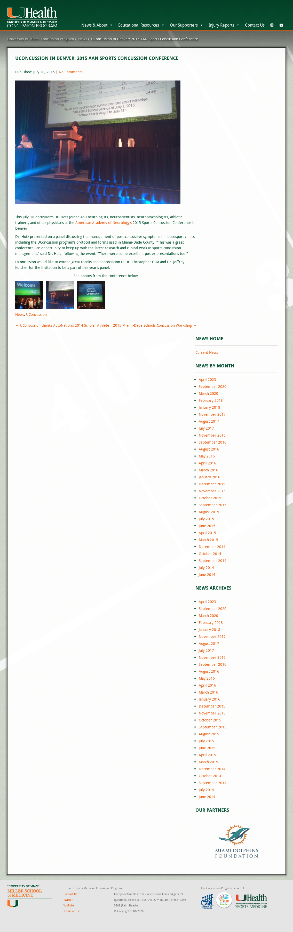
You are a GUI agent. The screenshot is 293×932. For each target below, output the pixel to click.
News (19, 314)
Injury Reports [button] (224, 25)
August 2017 (209, 421)
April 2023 (207, 379)
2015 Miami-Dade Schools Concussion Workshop (155, 325)
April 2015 (207, 532)
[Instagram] (271, 25)
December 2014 (212, 546)
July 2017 (206, 428)
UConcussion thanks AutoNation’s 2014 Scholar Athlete (62, 325)
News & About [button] (97, 25)
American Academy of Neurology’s (103, 222)
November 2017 (212, 414)
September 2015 (212, 504)
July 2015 (206, 518)
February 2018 (211, 400)
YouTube (69, 905)
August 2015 (209, 511)
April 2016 (207, 463)
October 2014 (210, 553)
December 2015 (212, 483)
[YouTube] (281, 25)
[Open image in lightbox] (29, 295)
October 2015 (210, 497)
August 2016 (209, 449)
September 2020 (212, 386)
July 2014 (206, 567)
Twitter (68, 900)
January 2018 (209, 407)
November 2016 (212, 435)
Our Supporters (186, 25)
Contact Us (255, 25)
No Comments (70, 71)
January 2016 (209, 477)
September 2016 (212, 442)
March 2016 (208, 470)
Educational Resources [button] (141, 25)
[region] (236, 840)
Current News (206, 352)
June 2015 (207, 525)
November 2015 (212, 490)
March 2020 (208, 393)
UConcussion (36, 314)
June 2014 (207, 574)
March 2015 (208, 539)
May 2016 (207, 456)
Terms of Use (72, 911)
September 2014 (212, 560)
